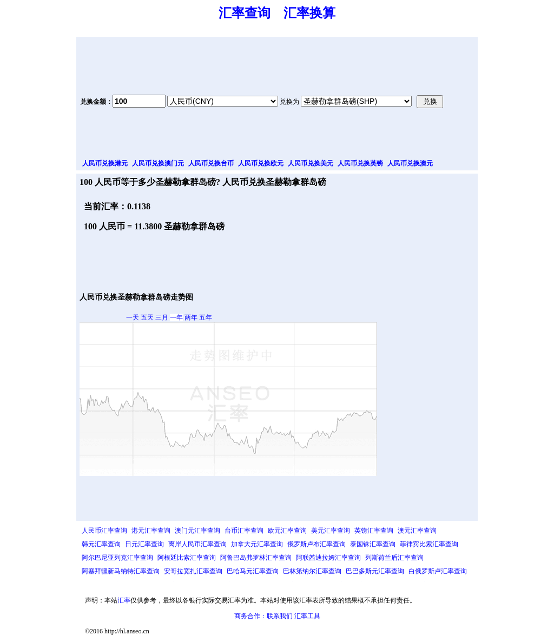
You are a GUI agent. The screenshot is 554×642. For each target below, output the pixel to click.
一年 (176, 317)
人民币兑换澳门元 (158, 163)
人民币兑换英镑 (360, 163)
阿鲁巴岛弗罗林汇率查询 (256, 557)
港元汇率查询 (150, 530)
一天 (132, 317)
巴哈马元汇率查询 (253, 571)
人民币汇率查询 (104, 530)
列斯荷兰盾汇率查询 (394, 557)
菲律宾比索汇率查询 (429, 544)
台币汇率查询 (244, 530)
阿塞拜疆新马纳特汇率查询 (121, 571)
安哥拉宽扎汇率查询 (193, 571)
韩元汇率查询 (101, 544)
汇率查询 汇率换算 (277, 13)
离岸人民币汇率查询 (197, 544)
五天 (147, 317)
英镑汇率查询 (373, 530)
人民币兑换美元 (310, 163)
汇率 (123, 600)
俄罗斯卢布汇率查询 (316, 544)
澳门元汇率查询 (197, 530)
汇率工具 (307, 616)
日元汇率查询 (144, 544)
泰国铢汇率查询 (372, 544)
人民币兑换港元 (105, 163)
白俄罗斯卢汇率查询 (437, 571)
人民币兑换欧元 (260, 163)
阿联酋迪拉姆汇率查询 (328, 557)
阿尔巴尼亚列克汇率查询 (117, 557)
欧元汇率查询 (287, 530)
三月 (161, 317)
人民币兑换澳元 (410, 163)
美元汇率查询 (330, 530)
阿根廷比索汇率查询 (186, 557)
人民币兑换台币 (211, 163)
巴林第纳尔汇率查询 (312, 571)
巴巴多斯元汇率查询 (375, 571)
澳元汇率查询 (417, 530)
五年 (205, 317)
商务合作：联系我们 (263, 616)
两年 (190, 317)
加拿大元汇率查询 (257, 544)
